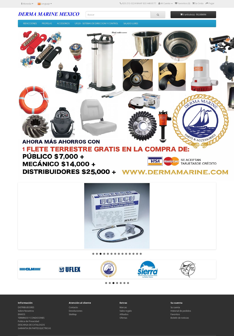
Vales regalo (126, 310)
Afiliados (124, 314)
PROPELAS (47, 23)
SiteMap (73, 314)
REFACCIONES (30, 23)
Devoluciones (75, 310)
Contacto (73, 307)
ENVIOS (21, 314)
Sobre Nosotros (26, 310)
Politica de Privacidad (28, 321)
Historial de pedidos (181, 310)
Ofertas (123, 317)
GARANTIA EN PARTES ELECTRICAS (34, 328)
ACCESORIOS (63, 23)
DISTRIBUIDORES (26, 307)
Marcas (123, 307)
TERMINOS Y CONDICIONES (31, 317)
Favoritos (175, 314)
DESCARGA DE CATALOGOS (31, 324)
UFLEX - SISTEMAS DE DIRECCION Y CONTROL (96, 23)
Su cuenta (175, 307)
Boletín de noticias (180, 317)
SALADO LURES (130, 23)
